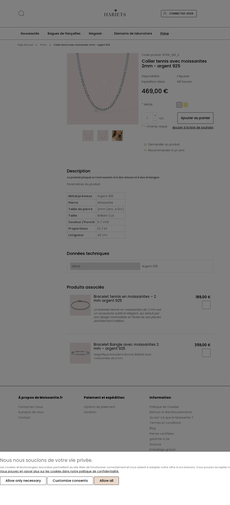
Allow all (106, 480)
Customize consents (70, 480)
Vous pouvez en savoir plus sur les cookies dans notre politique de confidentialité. (59, 471)
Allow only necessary (23, 480)
